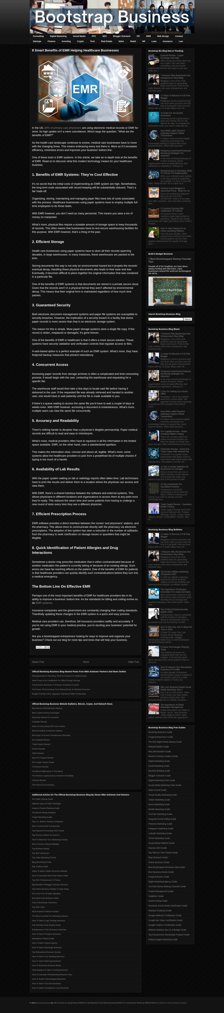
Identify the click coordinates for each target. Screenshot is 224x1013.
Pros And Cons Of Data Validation (46, 893)
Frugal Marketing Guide (42, 817)
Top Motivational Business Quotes (46, 952)
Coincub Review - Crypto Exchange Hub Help (172, 56)
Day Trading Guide (40, 866)
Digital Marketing (58, 36)
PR (138, 36)
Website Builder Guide (158, 746)
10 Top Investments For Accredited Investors (171, 485)
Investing (66, 41)
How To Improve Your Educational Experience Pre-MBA (176, 668)
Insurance (167, 41)
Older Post (133, 662)
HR (143, 41)
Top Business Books (40, 848)
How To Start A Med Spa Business (46, 961)
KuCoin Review (38, 749)
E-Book (105, 1003)
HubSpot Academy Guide (160, 910)
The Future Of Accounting (43, 785)
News (74, 1003)
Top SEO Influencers (41, 853)
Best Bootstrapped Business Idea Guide (166, 867)
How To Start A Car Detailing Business (48, 956)
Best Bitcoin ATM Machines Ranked (47, 708)
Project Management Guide (160, 891)
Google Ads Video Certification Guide (165, 920)
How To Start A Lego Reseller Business (48, 921)
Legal (68, 1003)
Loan (154, 41)
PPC (94, 36)
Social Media (79, 36)
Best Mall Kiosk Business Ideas (45, 898)
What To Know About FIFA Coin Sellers (48, 726)
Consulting (38, 36)
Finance (51, 41)
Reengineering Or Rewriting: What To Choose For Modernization (59, 676)
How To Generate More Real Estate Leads (50, 876)
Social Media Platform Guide (161, 843)
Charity (176, 1003)
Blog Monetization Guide (159, 751)
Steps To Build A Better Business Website (49, 871)
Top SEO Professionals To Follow (46, 880)
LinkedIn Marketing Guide (160, 833)
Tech (92, 41)
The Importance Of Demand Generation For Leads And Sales (175, 590)
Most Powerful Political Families (45, 911)
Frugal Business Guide (158, 877)
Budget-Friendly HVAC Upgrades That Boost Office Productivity (59, 694)
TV (99, 1003)
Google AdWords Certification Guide (165, 915)
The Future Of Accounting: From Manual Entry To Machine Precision (61, 689)
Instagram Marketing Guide (160, 828)
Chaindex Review (39, 722)
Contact (179, 36)
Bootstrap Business (43, 1003)
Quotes (113, 1003)
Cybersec (161, 1003)
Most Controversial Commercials (46, 826)
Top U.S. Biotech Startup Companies (47, 821)
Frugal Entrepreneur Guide (160, 737)
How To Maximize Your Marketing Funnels (50, 840)
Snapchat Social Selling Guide (162, 819)
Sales (121, 41)
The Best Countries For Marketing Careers (50, 916)
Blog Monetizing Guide (41, 862)
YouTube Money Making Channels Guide (167, 886)
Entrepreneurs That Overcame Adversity (49, 929)
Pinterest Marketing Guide (160, 824)
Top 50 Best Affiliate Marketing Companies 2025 (174, 573)
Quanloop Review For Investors (45, 717)
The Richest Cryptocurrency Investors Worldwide (53, 776)
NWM (81, 1003)
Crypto (80, 41)
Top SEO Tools (38, 907)
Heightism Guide (156, 896)
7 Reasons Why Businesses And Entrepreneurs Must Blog (175, 76)
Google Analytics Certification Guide (164, 925)
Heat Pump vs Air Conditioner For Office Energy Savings (56, 680)
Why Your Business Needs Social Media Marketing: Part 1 (176, 688)
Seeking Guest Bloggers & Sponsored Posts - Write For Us (175, 189)
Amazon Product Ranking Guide (45, 808)
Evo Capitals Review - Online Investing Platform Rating (174, 432)
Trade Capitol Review (41, 744)
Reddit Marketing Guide (159, 809)
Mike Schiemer (59, 1003)
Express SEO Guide (157, 848)
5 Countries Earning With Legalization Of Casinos (172, 209)
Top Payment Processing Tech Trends (48, 831)
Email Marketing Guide (158, 766)
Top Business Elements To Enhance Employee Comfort (55, 685)
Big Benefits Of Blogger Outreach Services (50, 885)
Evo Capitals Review (41, 740)
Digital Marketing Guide (159, 761)
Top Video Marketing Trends (44, 857)
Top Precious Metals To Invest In (46, 835)
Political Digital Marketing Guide (163, 939)
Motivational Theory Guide (43, 938)
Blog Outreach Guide (158, 857)
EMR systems (44, 602)
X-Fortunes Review (40, 767)
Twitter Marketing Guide (159, 800)
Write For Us (122, 1003)
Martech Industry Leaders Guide (163, 756)
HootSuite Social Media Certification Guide (167, 906)
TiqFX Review (38, 753)
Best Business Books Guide (161, 872)
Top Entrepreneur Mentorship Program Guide (169, 934)
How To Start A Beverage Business (47, 947)
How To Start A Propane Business (46, 934)
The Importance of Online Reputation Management (172, 706)
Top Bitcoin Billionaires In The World (47, 771)
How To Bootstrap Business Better (46, 965)
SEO (104, 36)
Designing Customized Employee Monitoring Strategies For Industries (176, 153)
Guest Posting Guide (157, 901)
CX (86, 1003)
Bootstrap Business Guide (160, 732)
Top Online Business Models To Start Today (50, 889)
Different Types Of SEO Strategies (46, 804)
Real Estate (106, 41)
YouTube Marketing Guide (160, 814)
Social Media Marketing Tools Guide (164, 785)
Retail (133, 41)
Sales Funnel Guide (157, 790)
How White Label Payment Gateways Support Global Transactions (173, 133)
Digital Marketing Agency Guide (162, 881)
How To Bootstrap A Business (44, 902)
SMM (146, 1003)
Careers (169, 1003)
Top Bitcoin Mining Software (44, 812)
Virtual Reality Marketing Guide (162, 795)
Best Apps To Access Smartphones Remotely (51, 735)
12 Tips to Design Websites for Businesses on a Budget (175, 467)
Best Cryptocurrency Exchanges (45, 713)
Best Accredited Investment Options (47, 731)
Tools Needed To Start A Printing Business (50, 970)
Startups (37, 41)
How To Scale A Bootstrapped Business (49, 979)
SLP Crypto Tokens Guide (43, 762)
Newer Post (38, 662)
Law (181, 41)
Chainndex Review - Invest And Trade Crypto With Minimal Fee (175, 450)
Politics (153, 1003)
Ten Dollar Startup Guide (42, 799)
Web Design (163, 36)
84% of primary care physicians (63, 127)
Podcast (92, 1003)
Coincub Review (39, 780)
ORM (148, 36)
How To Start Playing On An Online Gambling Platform (173, 229)
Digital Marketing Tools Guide (161, 780)
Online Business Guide (158, 862)
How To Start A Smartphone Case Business (50, 988)
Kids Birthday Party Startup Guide (46, 925)
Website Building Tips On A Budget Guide (167, 930)
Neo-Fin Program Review (43, 758)
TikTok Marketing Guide (159, 838)
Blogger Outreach (121, 36)
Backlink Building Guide (159, 771)
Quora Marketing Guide (159, 804)
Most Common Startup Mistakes (45, 844)
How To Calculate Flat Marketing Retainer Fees (52, 974)
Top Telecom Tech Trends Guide (163, 852)
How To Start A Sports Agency (44, 943)
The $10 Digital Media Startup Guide (165, 742)
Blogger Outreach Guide (159, 775)
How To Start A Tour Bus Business (46, 983)
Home (86, 662)
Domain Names (136, 1003)
